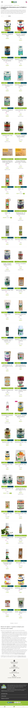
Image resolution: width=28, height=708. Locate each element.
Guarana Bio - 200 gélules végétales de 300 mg (20, 35)
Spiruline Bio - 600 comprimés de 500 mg (20, 60)
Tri (1, 16)
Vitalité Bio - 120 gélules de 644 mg (7, 391)
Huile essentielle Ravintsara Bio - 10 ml (7, 538)
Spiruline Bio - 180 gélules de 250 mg (7, 111)
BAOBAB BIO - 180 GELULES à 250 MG (20, 589)
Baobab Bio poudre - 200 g (7, 464)
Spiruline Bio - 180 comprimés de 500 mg (20, 340)
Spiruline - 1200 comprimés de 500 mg (20, 612)
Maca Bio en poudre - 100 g (7, 442)
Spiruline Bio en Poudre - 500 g (7, 290)
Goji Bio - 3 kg (20, 188)
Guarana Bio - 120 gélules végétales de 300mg (20, 136)
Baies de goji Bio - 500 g (20, 562)
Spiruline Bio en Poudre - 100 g (20, 442)
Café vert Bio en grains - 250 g (20, 239)
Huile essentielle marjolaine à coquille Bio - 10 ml (7, 340)
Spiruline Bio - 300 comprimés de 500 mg (7, 85)
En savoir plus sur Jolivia (11, 688)
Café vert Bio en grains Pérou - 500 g (20, 315)
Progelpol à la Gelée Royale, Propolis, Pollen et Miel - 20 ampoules (7, 162)
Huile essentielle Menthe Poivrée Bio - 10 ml (7, 563)
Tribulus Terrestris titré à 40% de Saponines (7, 589)
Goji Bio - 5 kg (7, 212)
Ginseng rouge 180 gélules (7, 611)
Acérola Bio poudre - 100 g (7, 135)
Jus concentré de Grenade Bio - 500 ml (20, 538)
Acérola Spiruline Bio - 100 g (20, 110)
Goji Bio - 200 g (7, 314)
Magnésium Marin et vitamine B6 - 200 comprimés (7, 60)
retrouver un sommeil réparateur (20, 653)
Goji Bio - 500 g (7, 188)
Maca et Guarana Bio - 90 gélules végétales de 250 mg (20, 365)
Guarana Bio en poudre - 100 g (20, 513)
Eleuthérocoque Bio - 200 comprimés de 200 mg (20, 213)
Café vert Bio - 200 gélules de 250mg (7, 35)
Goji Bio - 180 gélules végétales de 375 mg (20, 391)
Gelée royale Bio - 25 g (7, 513)
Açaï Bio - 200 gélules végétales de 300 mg (7, 264)
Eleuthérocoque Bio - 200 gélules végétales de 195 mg (7, 365)
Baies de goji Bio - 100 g (20, 290)
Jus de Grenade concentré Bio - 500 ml (7, 416)
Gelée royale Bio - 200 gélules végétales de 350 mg (20, 416)
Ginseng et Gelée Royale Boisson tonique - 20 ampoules (20, 161)
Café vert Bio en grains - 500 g (7, 239)
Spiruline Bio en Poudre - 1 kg (7, 488)
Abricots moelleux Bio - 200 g (20, 464)
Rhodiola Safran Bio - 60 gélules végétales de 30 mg (21, 489)
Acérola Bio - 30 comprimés (21, 263)
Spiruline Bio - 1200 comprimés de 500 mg (20, 85)
